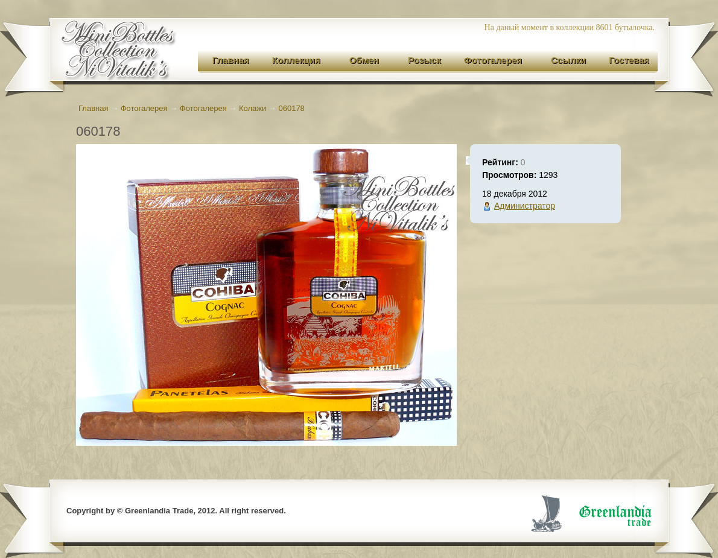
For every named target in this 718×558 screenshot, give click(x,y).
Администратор (524, 206)
